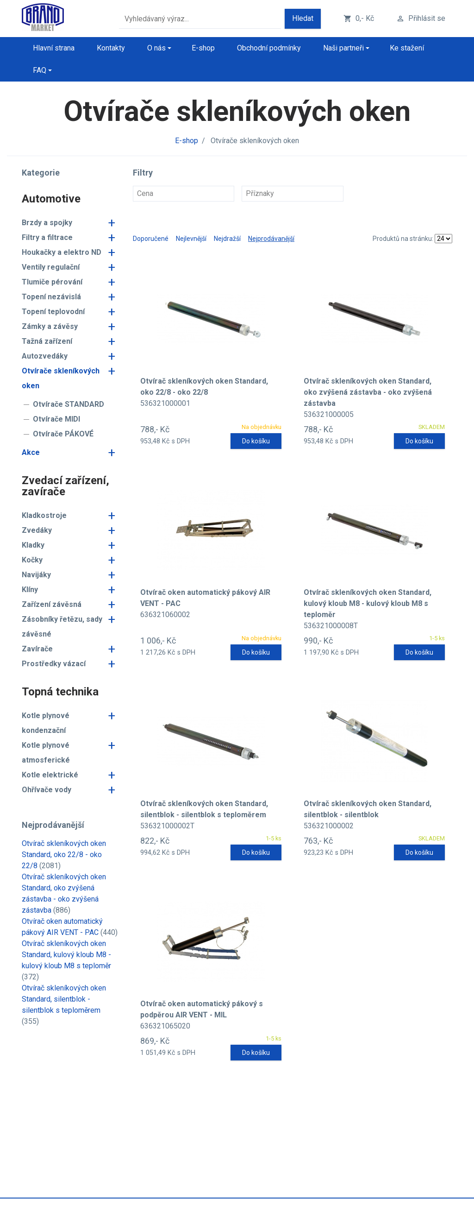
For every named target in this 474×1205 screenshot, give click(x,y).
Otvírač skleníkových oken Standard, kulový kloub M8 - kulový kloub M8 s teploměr (66, 954)
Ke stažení (407, 48)
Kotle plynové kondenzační (45, 723)
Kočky (32, 559)
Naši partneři (343, 48)
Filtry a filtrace (47, 237)
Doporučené (150, 238)
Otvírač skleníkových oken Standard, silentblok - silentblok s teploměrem (64, 999)
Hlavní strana (54, 48)
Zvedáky (37, 530)
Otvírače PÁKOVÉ (63, 433)
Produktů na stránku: (403, 238)
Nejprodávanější (271, 238)
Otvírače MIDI (56, 419)
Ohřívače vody (46, 789)
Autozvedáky (45, 356)
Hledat (302, 18)
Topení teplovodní (53, 311)
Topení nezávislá (51, 296)
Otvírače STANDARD (68, 404)
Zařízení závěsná (51, 604)
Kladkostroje (44, 515)
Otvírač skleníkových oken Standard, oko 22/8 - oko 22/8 (64, 854)
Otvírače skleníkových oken (61, 378)
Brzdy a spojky (47, 222)
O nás (156, 48)
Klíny (30, 589)
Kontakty (111, 48)
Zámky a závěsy (50, 326)
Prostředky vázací (54, 663)
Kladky (33, 545)
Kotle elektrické (50, 774)
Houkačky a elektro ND (61, 252)
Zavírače (37, 648)
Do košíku (256, 441)
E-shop (203, 48)
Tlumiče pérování (52, 282)
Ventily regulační (51, 267)
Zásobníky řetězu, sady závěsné (62, 626)
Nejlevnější (191, 238)
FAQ (39, 70)
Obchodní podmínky (269, 48)
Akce (31, 452)
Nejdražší (227, 238)
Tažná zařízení (47, 341)
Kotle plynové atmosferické (46, 752)
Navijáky (36, 574)
